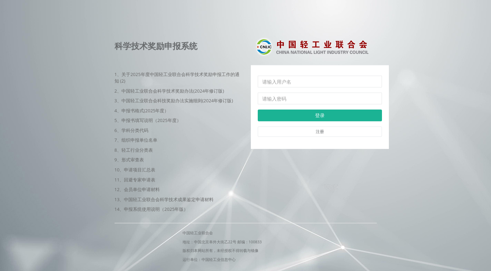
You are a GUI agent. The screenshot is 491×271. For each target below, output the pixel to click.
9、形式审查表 (129, 160)
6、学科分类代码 (131, 130)
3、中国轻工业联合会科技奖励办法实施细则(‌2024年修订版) (174, 100)
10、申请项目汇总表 (135, 170)
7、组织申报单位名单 (136, 140)
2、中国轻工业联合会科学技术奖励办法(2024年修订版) (169, 90)
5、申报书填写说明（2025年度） (148, 120)
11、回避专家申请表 (135, 179)
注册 (320, 131)
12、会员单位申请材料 (137, 189)
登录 (320, 115)
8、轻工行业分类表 (134, 150)
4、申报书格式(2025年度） (142, 110)
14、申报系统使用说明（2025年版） (151, 209)
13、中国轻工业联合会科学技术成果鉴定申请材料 (164, 199)
